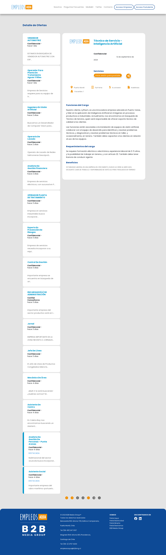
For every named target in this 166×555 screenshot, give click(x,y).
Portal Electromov (116, 525)
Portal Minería (115, 523)
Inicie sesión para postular (107, 75)
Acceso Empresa (124, 7)
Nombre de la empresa (22, 7)
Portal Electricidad (117, 521)
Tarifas (98, 7)
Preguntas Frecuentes (74, 7)
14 (94, 498)
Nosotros (58, 7)
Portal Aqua (114, 518)
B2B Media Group (116, 528)
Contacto (108, 7)
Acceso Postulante (144, 7)
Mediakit (89, 7)
